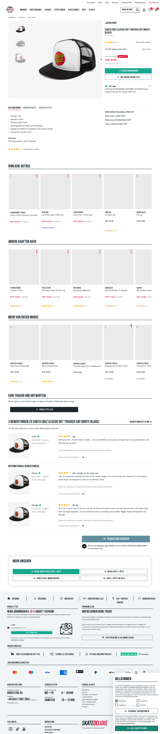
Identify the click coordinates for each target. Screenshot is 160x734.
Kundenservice (140, 3)
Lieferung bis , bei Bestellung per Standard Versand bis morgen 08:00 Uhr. (128, 89)
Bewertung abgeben (115, 539)
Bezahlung (85, 690)
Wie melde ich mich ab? (17, 640)
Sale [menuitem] (92, 10)
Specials (115, 3)
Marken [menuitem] (23, 10)
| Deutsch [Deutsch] (153, 3)
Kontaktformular (12, 703)
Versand (13, 599)
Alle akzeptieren (136, 728)
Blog (100, 3)
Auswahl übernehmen (136, 711)
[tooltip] (150, 49)
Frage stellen (44, 409)
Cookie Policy (49, 733)
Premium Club (127, 3)
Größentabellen (93, 599)
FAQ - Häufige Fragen (89, 702)
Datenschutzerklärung (52, 730)
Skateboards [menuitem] (36, 10)
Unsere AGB (48, 727)
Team (107, 3)
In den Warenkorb (128, 71)
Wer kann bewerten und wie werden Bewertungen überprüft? (33, 428)
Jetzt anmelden (31, 633)
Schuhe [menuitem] (47, 10)
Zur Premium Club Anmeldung (117, 637)
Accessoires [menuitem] (73, 10)
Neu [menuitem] (84, 10)
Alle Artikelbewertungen (90, 699)
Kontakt (84, 706)
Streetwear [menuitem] (59, 10)
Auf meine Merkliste (128, 77)
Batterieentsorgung (88, 704)
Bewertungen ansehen (143, 42)
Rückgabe (39, 599)
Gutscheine (91, 3)
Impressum (49, 722)
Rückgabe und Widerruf (90, 694)
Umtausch (66, 599)
